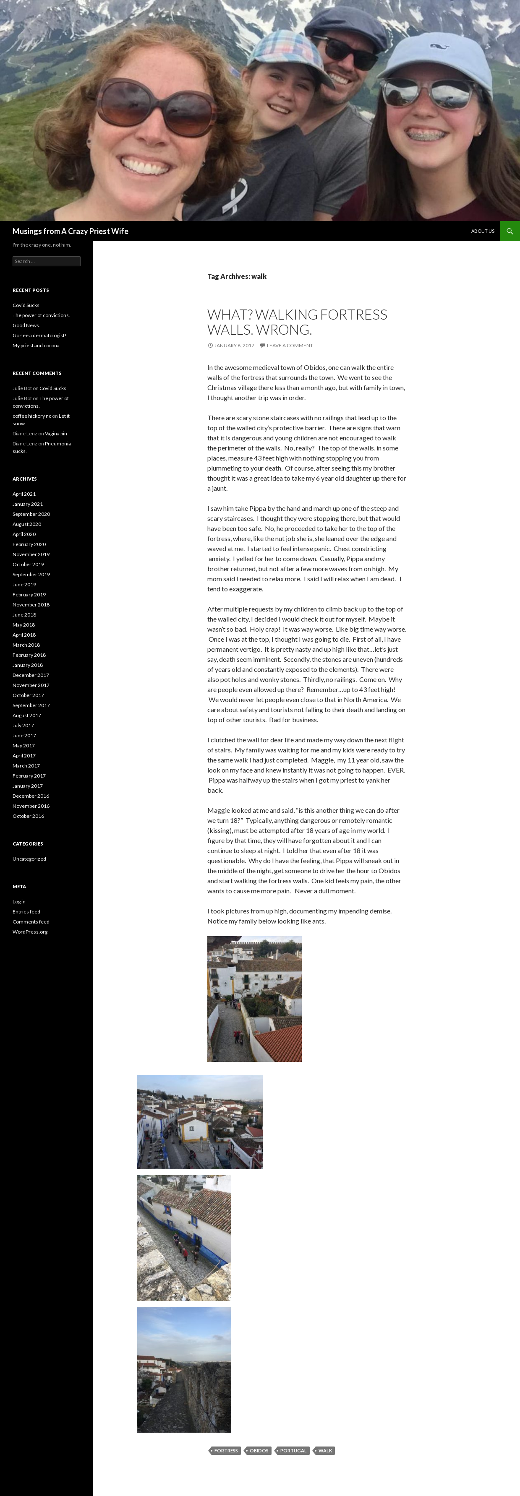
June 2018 (24, 614)
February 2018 (29, 655)
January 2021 (28, 504)
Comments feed (31, 921)
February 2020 (29, 544)
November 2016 (31, 806)
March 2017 (26, 765)
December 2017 (31, 675)
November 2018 (31, 604)
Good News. (26, 325)
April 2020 (24, 534)
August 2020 (27, 524)
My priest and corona (36, 345)
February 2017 (29, 776)
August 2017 (27, 715)
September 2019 (31, 574)
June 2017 (24, 735)
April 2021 (24, 494)
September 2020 (31, 514)
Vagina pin (56, 433)
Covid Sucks (26, 305)
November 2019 (31, 554)
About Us (482, 231)
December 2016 (31, 796)
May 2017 (24, 745)
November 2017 (31, 685)
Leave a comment (290, 345)
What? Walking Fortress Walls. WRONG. (297, 322)
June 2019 (24, 584)
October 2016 (28, 816)
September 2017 (31, 705)
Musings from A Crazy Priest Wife (70, 231)
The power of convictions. (41, 315)
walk (325, 1450)
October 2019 (28, 564)
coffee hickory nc (32, 416)
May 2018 (24, 625)
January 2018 (28, 665)
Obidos (259, 1450)
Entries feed (26, 911)
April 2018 (24, 635)
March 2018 (26, 645)
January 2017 (28, 786)
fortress (226, 1450)
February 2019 (29, 594)
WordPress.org (30, 932)
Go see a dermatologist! (40, 335)
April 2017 (24, 755)
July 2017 (23, 725)
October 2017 (28, 695)
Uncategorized (29, 859)
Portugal (293, 1450)
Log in (19, 901)
